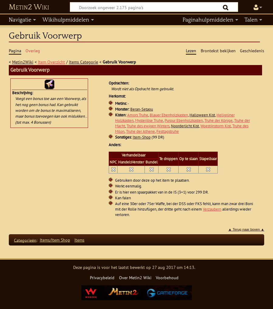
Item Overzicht (51, 62)
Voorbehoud (167, 277)
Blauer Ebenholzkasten (169, 115)
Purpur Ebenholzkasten (184, 120)
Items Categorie (83, 62)
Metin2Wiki (22, 62)
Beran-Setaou (141, 109)
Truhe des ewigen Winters (148, 126)
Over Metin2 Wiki (135, 277)
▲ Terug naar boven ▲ (246, 229)
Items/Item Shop (55, 240)
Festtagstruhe (167, 131)
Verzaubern (212, 209)
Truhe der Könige (218, 120)
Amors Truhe (137, 115)
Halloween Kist (202, 115)
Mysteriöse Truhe (149, 120)
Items (79, 240)
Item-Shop (142, 137)
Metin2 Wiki (29, 7)
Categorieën (25, 240)
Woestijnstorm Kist (215, 126)
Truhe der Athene (140, 131)
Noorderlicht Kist (185, 126)
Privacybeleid (102, 277)
